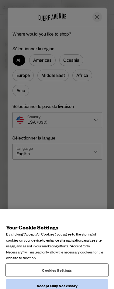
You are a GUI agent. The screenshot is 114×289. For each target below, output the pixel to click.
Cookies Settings (57, 278)
